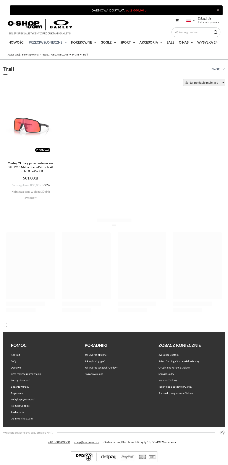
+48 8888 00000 (59, 442)
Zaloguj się (204, 18)
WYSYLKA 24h (208, 42)
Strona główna (30, 54)
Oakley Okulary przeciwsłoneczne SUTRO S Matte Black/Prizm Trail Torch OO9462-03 (30, 167)
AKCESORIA (148, 42)
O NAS (184, 42)
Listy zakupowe (207, 22)
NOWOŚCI (16, 42)
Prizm (75, 54)
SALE (171, 42)
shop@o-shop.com (86, 442)
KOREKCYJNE (81, 42)
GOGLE (106, 42)
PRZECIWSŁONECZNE (45, 42)
